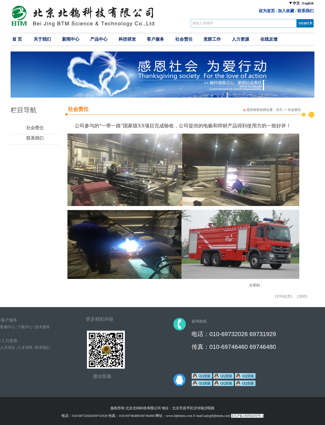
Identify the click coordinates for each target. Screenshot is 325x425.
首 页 (17, 39)
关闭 (302, 296)
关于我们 (42, 39)
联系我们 (305, 10)
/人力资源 (8, 341)
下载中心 (24, 327)
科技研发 (127, 39)
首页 (279, 110)
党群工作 (212, 39)
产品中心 (99, 39)
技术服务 (42, 327)
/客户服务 (8, 320)
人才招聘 (24, 348)
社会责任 (184, 39)
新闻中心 (70, 39)
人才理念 (7, 348)
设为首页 (267, 10)
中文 (296, 3)
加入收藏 (286, 10)
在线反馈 (269, 39)
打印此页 (284, 296)
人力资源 (240, 39)
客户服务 (155, 39)
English (308, 3)
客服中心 (7, 327)
